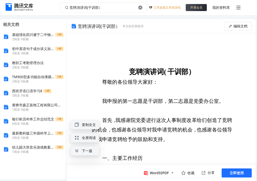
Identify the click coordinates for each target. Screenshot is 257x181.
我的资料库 (221, 7)
